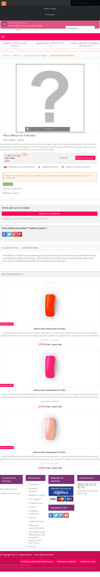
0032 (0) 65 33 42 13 (86, 485)
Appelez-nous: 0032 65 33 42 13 (50, 44)
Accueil (6, 55)
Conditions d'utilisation (34, 512)
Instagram (61, 515)
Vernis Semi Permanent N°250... (50, 452)
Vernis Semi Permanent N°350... (50, 328)
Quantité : (63, 158)
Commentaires (29, 247)
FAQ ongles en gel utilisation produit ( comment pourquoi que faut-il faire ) (37, 537)
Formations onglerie (66, 561)
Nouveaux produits (33, 490)
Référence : (8, 193)
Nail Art (16, 55)
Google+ (14, 234)
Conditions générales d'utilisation (37, 561)
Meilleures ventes (37, 495)
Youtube (66, 515)
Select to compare (51, 340)
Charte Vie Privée (36, 521)
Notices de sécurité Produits (36, 526)
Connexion (50, 14)
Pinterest (19, 234)
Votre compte (50, 8)
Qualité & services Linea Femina (14, 44)
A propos (33, 517)
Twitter (9, 234)
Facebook (4, 234)
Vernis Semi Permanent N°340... (50, 390)
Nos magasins (35, 499)
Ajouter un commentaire (49, 213)
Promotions (34, 484)
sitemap (32, 546)
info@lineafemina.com (10, 493)
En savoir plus (10, 247)
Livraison (33, 507)
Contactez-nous (36, 503)
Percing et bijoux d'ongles (35, 55)
